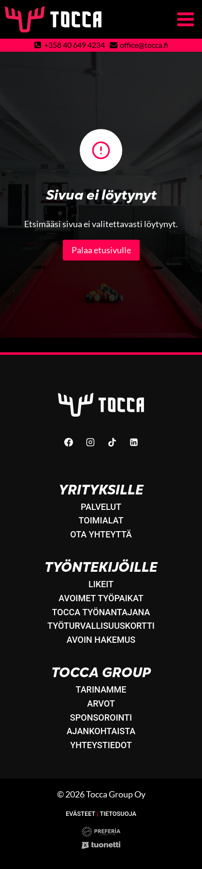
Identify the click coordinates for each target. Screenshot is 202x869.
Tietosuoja (118, 813)
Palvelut (101, 507)
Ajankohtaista (101, 731)
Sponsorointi (101, 717)
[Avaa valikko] (187, 19)
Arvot (101, 703)
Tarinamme (100, 689)
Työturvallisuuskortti (101, 626)
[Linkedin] (134, 442)
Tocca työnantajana (101, 612)
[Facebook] (68, 442)
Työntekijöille (101, 567)
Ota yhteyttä (101, 534)
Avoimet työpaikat (101, 598)
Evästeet (80, 813)
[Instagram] (90, 442)
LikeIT (101, 584)
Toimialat (101, 520)
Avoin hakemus (101, 640)
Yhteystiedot (100, 745)
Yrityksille (101, 489)
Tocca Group (101, 672)
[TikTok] (112, 442)
